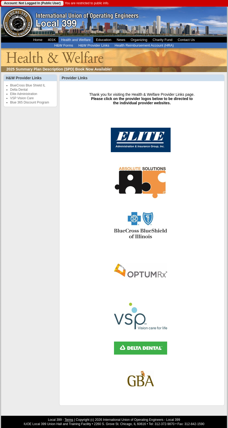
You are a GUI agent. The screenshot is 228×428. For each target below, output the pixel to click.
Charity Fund (162, 40)
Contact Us (186, 40)
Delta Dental (19, 90)
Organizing (138, 40)
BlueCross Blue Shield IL (27, 85)
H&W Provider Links (93, 45)
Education (103, 40)
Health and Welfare (76, 40)
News (121, 40)
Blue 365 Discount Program (29, 102)
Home (38, 40)
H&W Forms (63, 45)
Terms (69, 420)
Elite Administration (23, 94)
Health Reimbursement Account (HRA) (144, 45)
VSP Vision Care (22, 98)
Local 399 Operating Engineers (17, 22)
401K (52, 40)
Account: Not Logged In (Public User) (32, 3)
